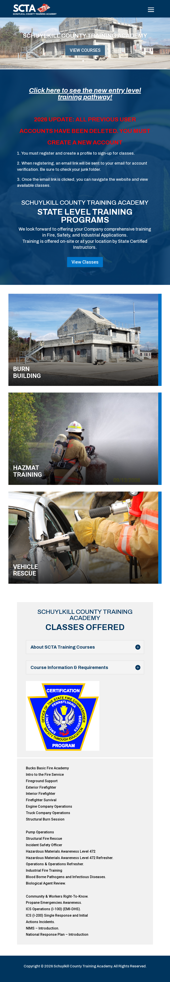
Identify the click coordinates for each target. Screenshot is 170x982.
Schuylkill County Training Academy (85, 36)
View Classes (85, 262)
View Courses (85, 51)
